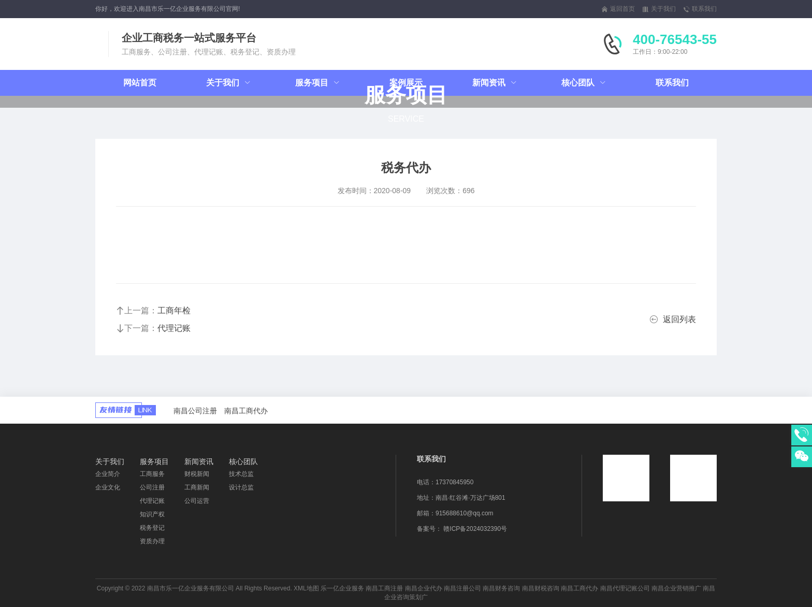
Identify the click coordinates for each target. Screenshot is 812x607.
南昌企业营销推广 (676, 588)
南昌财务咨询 (501, 588)
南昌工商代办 (246, 411)
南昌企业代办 (423, 588)
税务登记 (152, 527)
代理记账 (152, 500)
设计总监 (241, 487)
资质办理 (152, 541)
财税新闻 (196, 474)
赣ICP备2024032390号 (475, 528)
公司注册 (152, 487)
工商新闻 (196, 487)
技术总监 (241, 474)
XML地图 (306, 588)
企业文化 (107, 487)
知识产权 (152, 514)
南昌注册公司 (462, 588)
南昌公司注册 (195, 411)
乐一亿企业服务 (342, 588)
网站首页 (139, 82)
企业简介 (107, 474)
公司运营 (196, 500)
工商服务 (152, 474)
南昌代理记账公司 (625, 588)
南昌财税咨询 (540, 588)
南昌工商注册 (384, 588)
